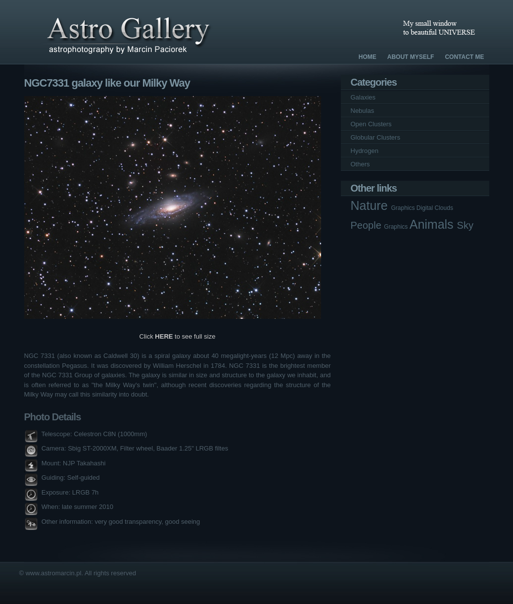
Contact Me (464, 56)
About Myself (410, 56)
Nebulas (362, 110)
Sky (465, 225)
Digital (426, 207)
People (367, 225)
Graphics (403, 207)
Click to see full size (178, 336)
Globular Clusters (375, 137)
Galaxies (363, 97)
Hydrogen (364, 150)
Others (360, 164)
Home (367, 56)
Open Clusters (371, 124)
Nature (371, 205)
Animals (433, 224)
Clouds (444, 207)
